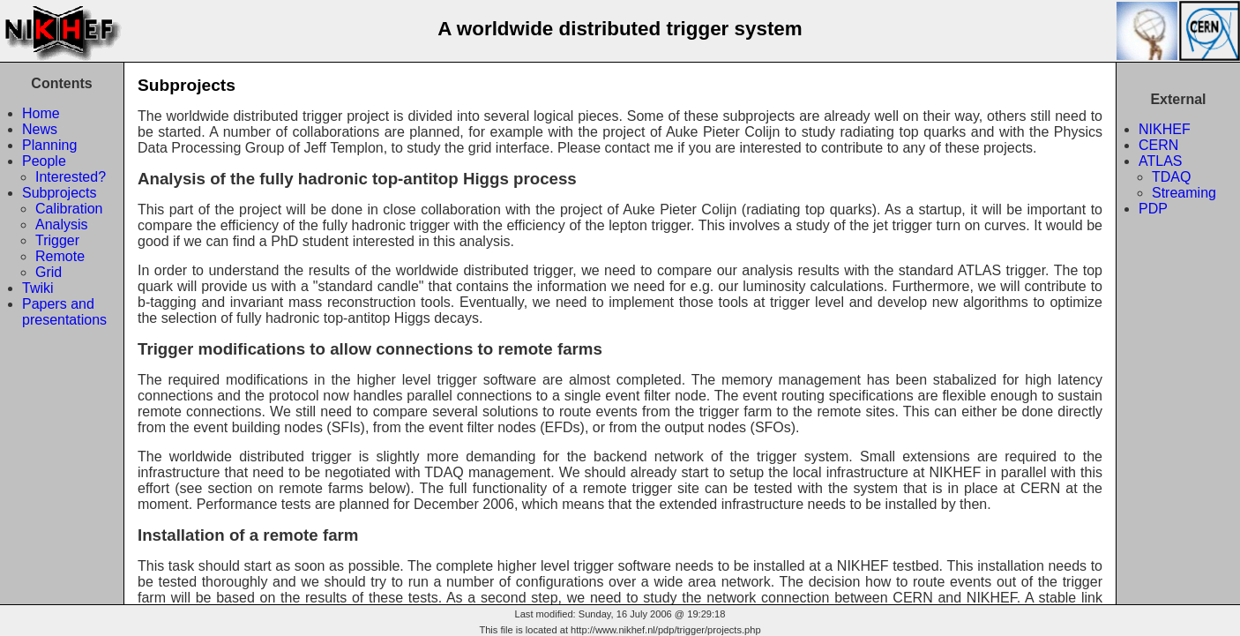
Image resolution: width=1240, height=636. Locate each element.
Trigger (57, 240)
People (44, 160)
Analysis (61, 224)
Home (41, 113)
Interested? (70, 176)
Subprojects (59, 192)
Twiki (38, 288)
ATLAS (1161, 160)
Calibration (68, 208)
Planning (49, 145)
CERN (1158, 145)
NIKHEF (1165, 129)
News (39, 129)
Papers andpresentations (64, 311)
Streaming (1184, 192)
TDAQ (1171, 176)
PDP (1153, 208)
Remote (60, 256)
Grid (48, 272)
